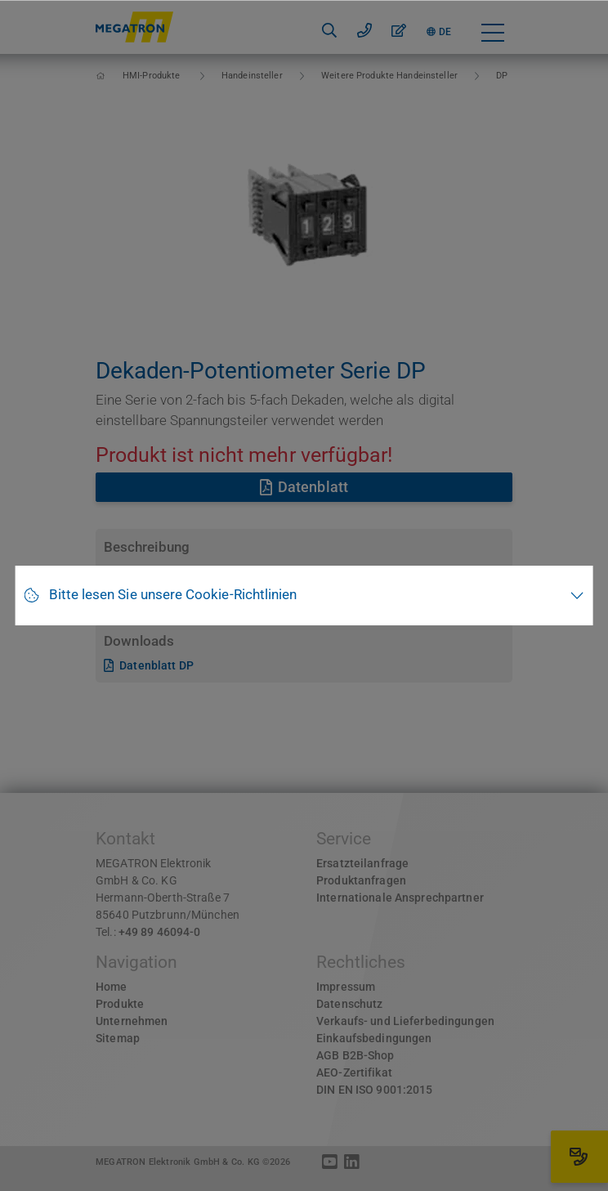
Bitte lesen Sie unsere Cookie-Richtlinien (173, 594)
